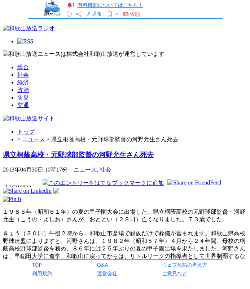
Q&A (102, 264)
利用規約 (42, 273)
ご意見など (174, 273)
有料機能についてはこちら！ (110, 4)
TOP (37, 264)
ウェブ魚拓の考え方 (184, 264)
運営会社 (107, 273)
